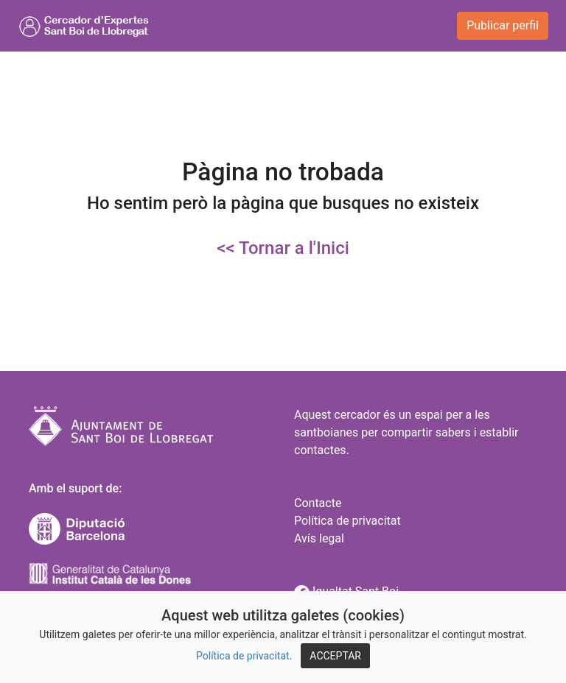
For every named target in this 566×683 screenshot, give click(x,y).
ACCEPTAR (335, 656)
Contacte (317, 503)
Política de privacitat (243, 656)
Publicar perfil (503, 25)
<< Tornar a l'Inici (283, 248)
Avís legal (319, 538)
